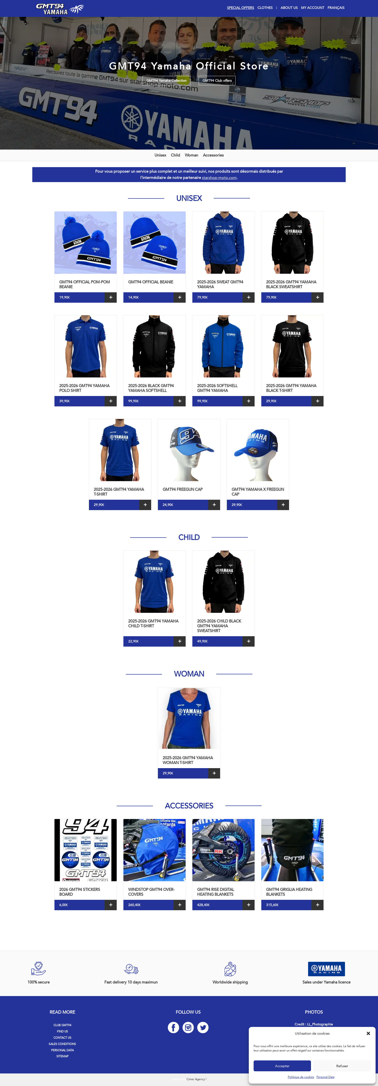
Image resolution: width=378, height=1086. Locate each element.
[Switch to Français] (336, 8)
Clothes (265, 8)
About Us (289, 8)
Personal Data (325, 1077)
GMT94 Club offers (217, 81)
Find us (62, 1031)
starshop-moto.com (219, 177)
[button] (368, 1033)
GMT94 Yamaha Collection (166, 81)
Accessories (213, 155)
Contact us (62, 1037)
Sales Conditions (62, 1044)
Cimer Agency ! (196, 1079)
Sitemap (62, 1056)
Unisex (160, 155)
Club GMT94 (62, 1025)
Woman (191, 155)
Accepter (282, 1066)
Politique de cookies (301, 1077)
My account (312, 8)
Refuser (342, 1066)
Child (175, 155)
